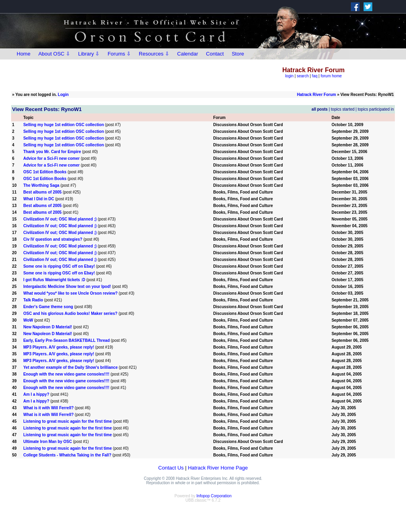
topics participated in (376, 109)
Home (24, 54)
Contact (215, 54)
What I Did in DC (38, 199)
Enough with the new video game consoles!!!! (66, 374)
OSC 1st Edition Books (45, 172)
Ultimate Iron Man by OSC (47, 441)
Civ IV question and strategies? (52, 239)
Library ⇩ (89, 54)
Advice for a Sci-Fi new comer (51, 158)
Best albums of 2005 (42, 192)
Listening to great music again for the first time (67, 421)
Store (238, 54)
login (289, 76)
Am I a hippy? (36, 394)
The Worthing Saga (41, 185)
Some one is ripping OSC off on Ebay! (59, 266)
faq (315, 76)
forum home (331, 76)
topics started (342, 109)
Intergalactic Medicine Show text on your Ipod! (67, 286)
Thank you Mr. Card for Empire (52, 152)
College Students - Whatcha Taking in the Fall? (67, 455)
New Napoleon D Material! (47, 327)
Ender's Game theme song (48, 307)
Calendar (187, 54)
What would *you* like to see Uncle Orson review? (70, 293)
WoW (28, 320)
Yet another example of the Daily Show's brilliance (70, 367)
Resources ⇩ (154, 54)
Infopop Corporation (214, 496)
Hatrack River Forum (316, 94)
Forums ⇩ (119, 54)
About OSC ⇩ (54, 54)
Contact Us (171, 468)
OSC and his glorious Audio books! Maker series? (70, 313)
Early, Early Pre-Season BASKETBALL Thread (66, 340)
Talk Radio (33, 300)
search (302, 76)
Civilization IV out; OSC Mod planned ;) (60, 219)
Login (63, 94)
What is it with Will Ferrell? (48, 408)
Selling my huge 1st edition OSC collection (63, 125)
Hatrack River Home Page (218, 468)
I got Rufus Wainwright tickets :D (54, 280)
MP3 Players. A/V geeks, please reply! (58, 347)
